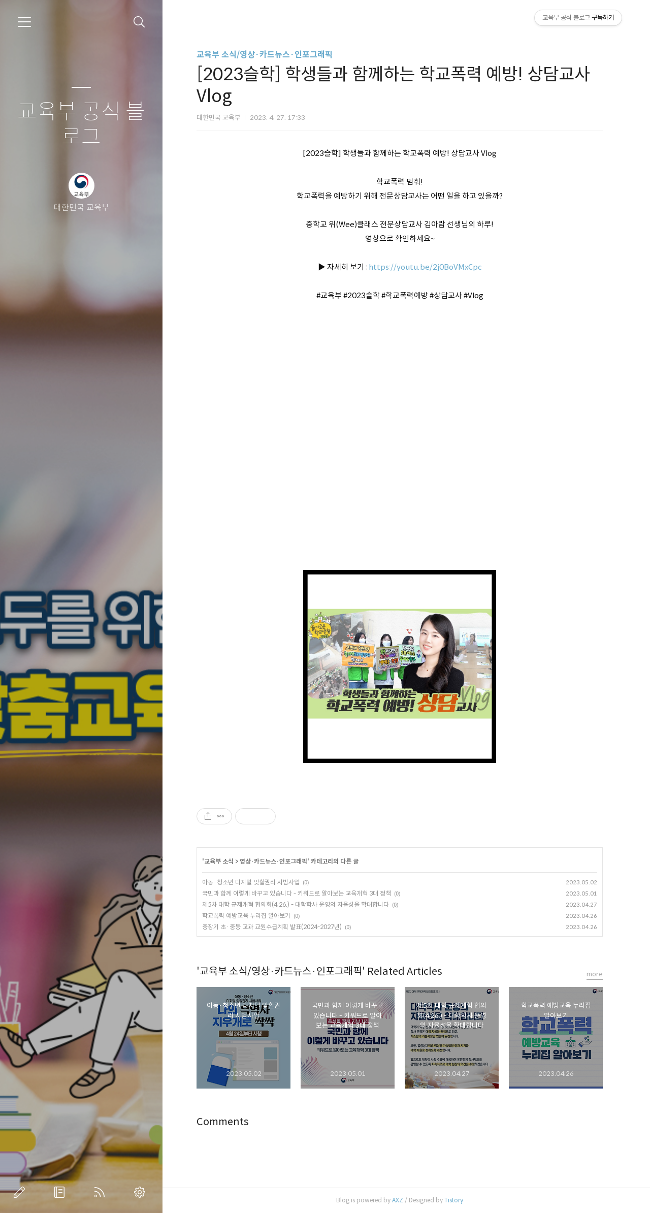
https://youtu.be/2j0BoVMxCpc (425, 267)
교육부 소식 (219, 861)
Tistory (453, 1200)
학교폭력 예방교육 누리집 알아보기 (246, 915)
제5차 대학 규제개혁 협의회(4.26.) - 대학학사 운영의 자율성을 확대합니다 (295, 904)
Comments (223, 1121)
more (595, 974)
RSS (101, 1192)
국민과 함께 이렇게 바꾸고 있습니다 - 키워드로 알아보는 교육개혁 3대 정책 (296, 893)
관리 (141, 1192)
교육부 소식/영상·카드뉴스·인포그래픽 (265, 54)
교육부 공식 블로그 (81, 125)
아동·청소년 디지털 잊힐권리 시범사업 (251, 882)
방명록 (61, 1192)
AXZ (397, 1200)
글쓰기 (21, 1192)
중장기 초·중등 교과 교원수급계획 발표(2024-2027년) (272, 927)
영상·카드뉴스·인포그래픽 (273, 861)
